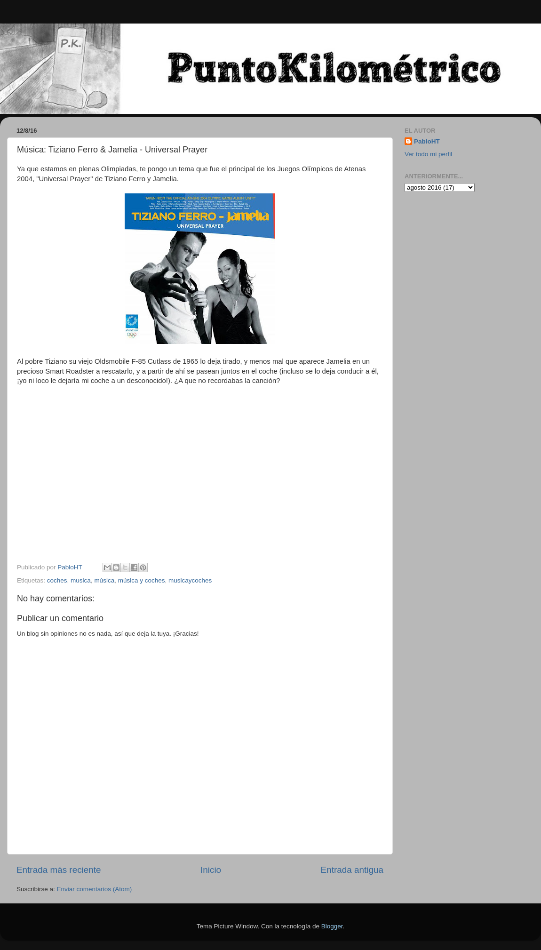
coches (57, 580)
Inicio (210, 870)
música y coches (141, 580)
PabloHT (427, 141)
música (104, 580)
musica (81, 580)
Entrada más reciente (58, 870)
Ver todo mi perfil (428, 154)
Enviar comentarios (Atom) (94, 889)
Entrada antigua (352, 870)
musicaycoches (190, 580)
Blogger (332, 926)
